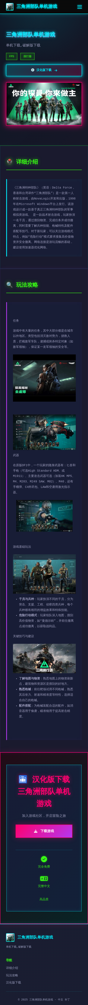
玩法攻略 (12, 975)
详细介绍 (12, 968)
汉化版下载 (13, 982)
